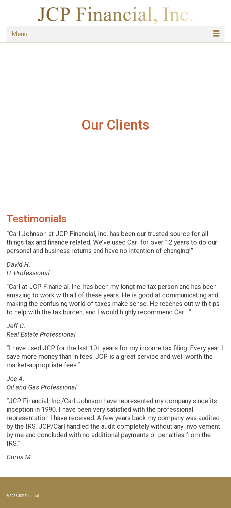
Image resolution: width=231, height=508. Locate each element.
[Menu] (115, 34)
